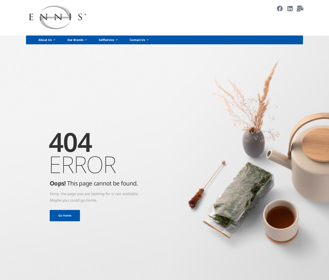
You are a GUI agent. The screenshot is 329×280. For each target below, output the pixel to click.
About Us (45, 40)
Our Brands (75, 40)
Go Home (64, 215)
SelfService (106, 40)
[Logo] (57, 17)
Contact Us (137, 40)
